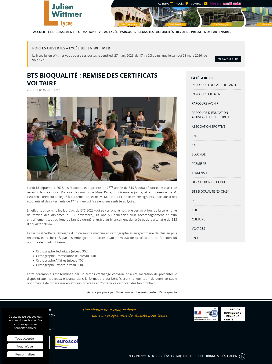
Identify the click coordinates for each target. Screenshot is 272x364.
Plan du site (137, 356)
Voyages (198, 229)
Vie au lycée (108, 32)
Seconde (199, 154)
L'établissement (61, 32)
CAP (195, 145)
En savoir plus (227, 59)
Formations (86, 32)
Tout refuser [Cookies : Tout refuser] (25, 346)
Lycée (196, 238)
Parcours (128, 32)
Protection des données (201, 356)
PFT (236, 32)
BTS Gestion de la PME (209, 182)
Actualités (165, 32)
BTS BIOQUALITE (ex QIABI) (210, 191)
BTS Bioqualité (139, 188)
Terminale (200, 173)
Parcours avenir (205, 103)
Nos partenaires (217, 32)
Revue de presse (189, 32)
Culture (198, 219)
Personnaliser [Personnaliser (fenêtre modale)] (25, 354)
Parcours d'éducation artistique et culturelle (211, 115)
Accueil (39, 32)
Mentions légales (161, 356)
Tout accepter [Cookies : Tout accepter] (25, 338)
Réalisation (229, 356)
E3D (195, 136)
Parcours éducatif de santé (214, 85)
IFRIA (48, 224)
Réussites (146, 32)
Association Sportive (208, 126)
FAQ (178, 356)
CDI (194, 210)
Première (199, 164)
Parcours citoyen (206, 94)
